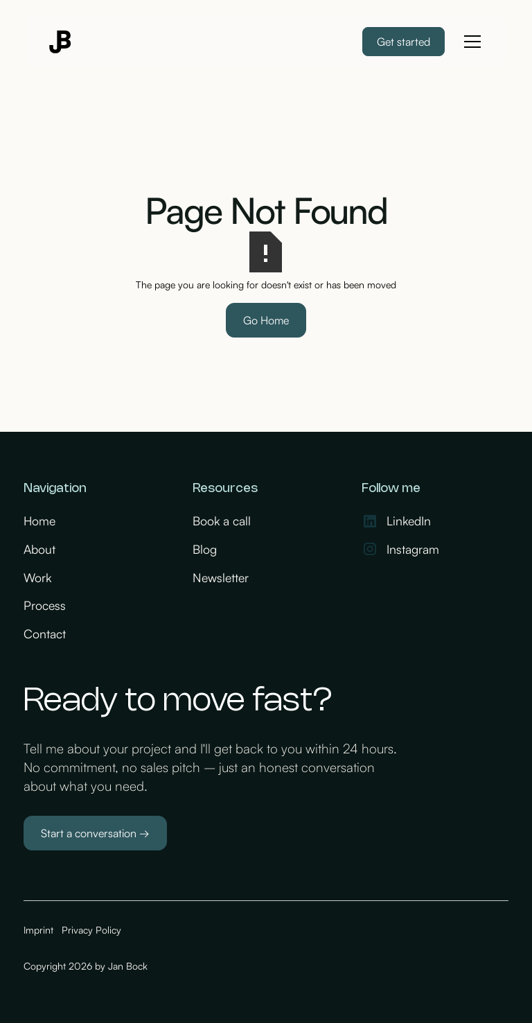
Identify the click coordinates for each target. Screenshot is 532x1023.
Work (37, 577)
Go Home (266, 320)
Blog (205, 549)
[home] (61, 42)
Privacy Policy (91, 930)
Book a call (222, 520)
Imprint (38, 930)
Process (45, 605)
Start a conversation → (95, 833)
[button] (470, 41)
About (39, 549)
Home (39, 520)
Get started (403, 42)
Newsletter (221, 577)
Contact (45, 633)
